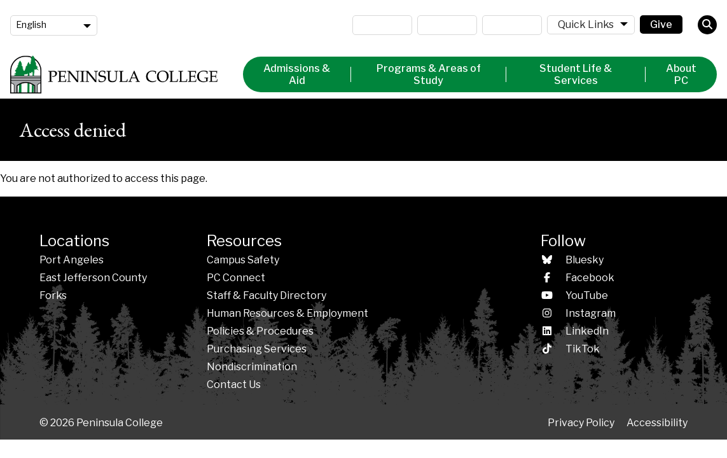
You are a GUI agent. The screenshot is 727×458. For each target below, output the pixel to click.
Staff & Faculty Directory (266, 295)
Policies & (260, 331)
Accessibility (657, 423)
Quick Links (586, 24)
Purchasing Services (257, 349)
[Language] (53, 25)
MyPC (382, 25)
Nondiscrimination (252, 367)
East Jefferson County (93, 278)
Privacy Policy (581, 423)
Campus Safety (243, 260)
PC (236, 278)
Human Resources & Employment (287, 313)
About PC (681, 74)
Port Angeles (71, 260)
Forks (53, 295)
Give (661, 24)
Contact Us (234, 384)
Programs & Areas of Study (429, 74)
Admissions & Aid (296, 74)
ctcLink (512, 25)
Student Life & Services (575, 74)
